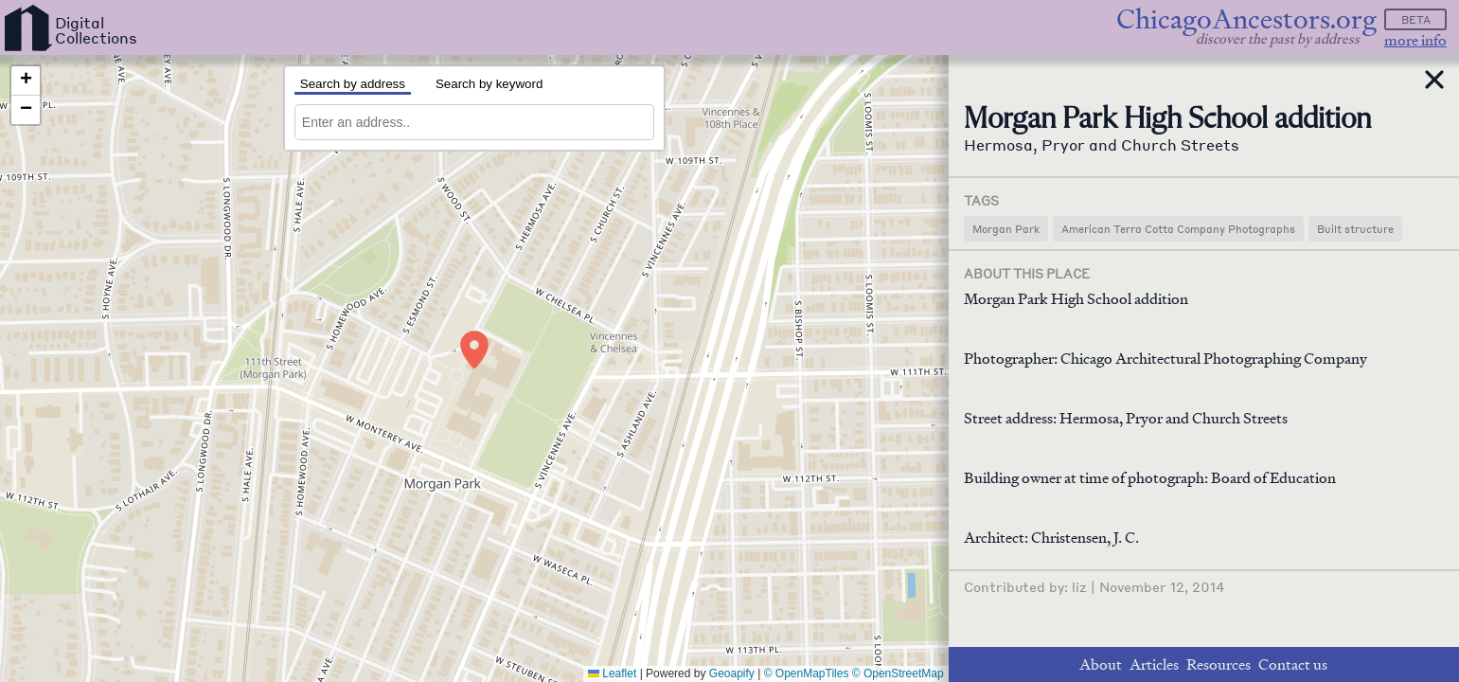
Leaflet (612, 673)
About (1100, 664)
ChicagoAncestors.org (1246, 19)
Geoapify (732, 673)
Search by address (352, 84)
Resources (1218, 664)
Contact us (1292, 664)
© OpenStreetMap (898, 673)
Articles (1154, 664)
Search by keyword (489, 84)
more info (1415, 40)
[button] (474, 349)
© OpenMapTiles (806, 673)
